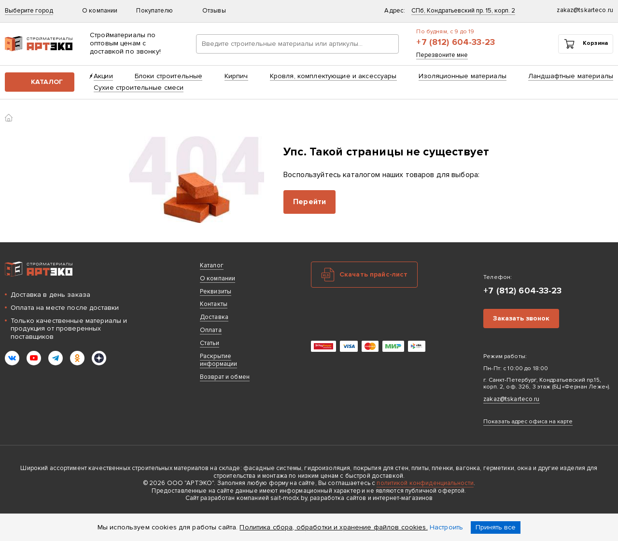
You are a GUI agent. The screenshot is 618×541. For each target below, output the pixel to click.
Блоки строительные (169, 76)
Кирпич (236, 76)
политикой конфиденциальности (425, 483)
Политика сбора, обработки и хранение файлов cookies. (333, 527)
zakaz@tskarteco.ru (511, 399)
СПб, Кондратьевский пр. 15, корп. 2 (463, 10)
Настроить (446, 527)
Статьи (209, 343)
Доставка (214, 317)
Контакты (213, 304)
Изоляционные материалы (462, 76)
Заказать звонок (521, 318)
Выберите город (29, 10)
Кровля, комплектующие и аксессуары (333, 76)
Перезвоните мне (442, 55)
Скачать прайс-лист (373, 274)
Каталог (47, 82)
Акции (103, 76)
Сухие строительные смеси (138, 87)
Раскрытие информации (218, 360)
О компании (104, 10)
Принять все (496, 527)
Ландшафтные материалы (570, 76)
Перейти (309, 202)
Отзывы (214, 10)
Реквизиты (215, 291)
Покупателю (159, 10)
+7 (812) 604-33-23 (455, 42)
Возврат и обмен (225, 377)
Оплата (211, 330)
